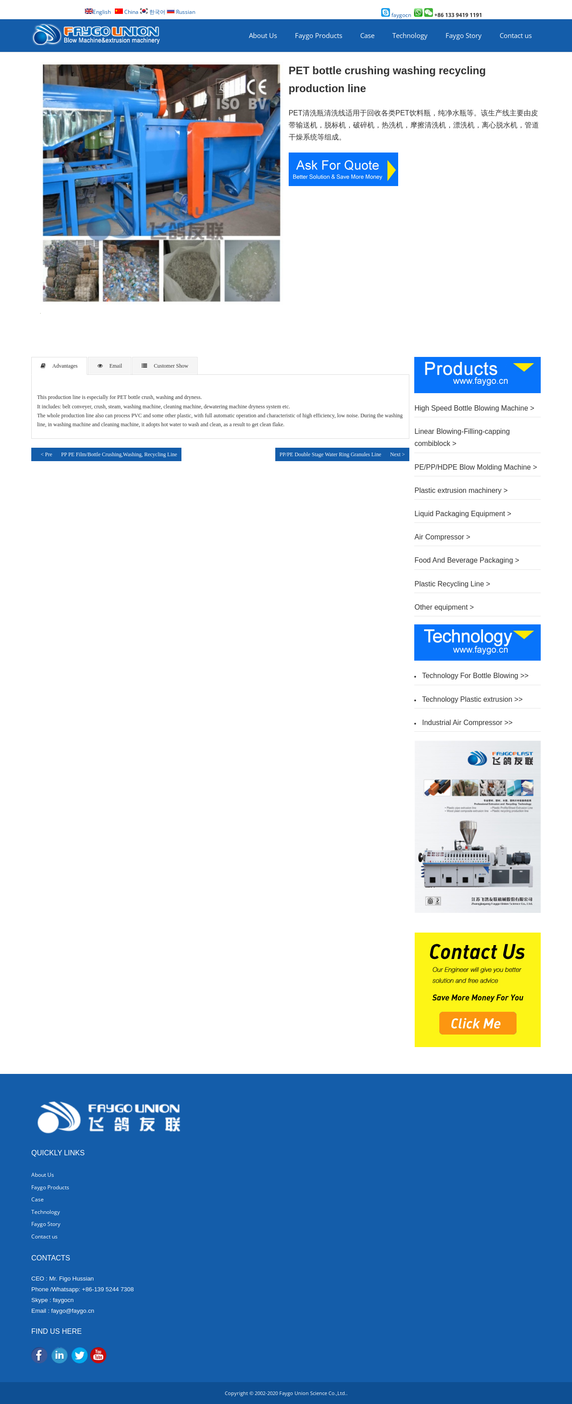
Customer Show (165, 366)
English (98, 12)
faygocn (396, 15)
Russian (181, 12)
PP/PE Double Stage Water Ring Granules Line (330, 454)
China (127, 12)
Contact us (516, 35)
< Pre (44, 454)
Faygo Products (318, 35)
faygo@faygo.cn (72, 1310)
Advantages (59, 366)
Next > (397, 454)
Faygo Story (464, 35)
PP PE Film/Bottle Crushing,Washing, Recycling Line (119, 454)
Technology (410, 35)
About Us (263, 35)
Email (109, 366)
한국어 (152, 12)
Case (367, 35)
